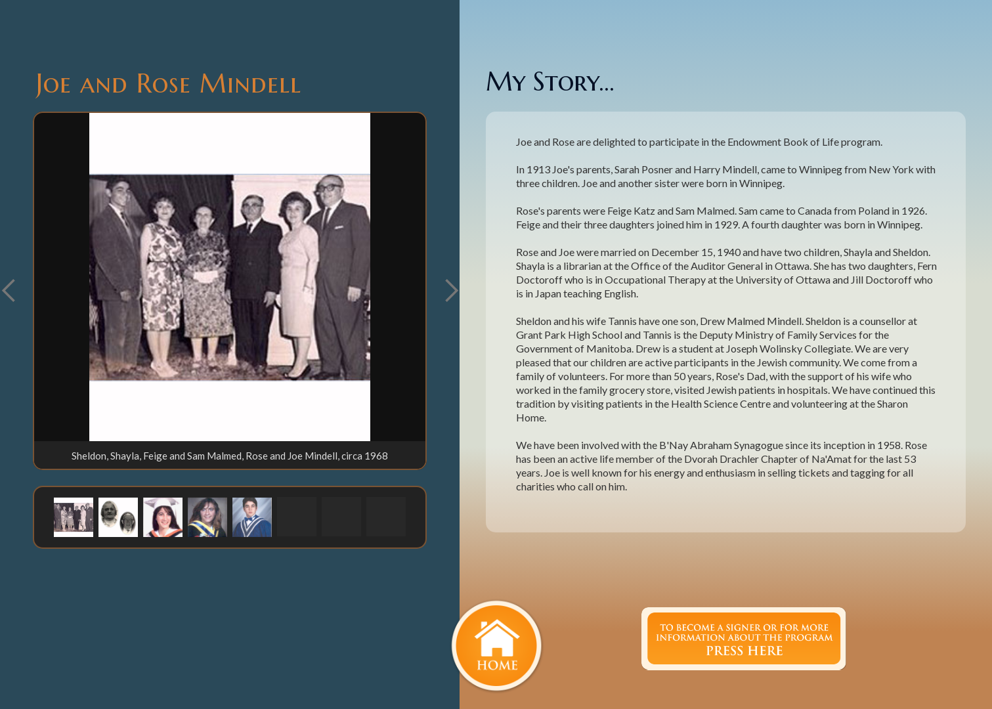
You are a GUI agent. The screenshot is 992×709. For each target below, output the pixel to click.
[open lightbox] (229, 277)
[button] (451, 291)
